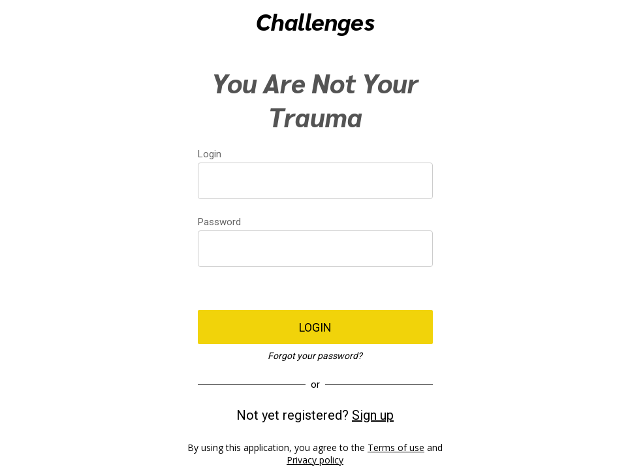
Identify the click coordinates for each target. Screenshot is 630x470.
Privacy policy (315, 460)
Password (219, 222)
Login (209, 154)
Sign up (373, 415)
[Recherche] (575, 21)
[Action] (609, 21)
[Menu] (21, 21)
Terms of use (396, 447)
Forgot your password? (315, 356)
